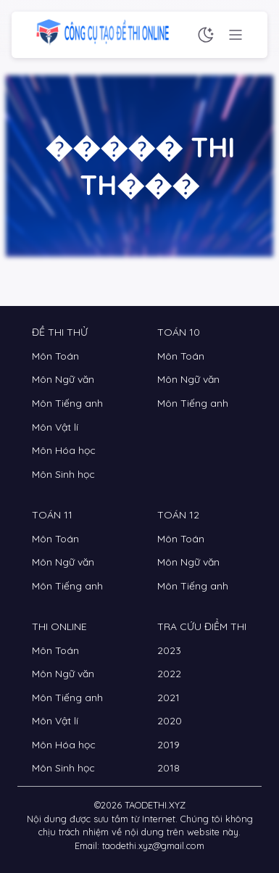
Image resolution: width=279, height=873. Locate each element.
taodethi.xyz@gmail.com (153, 845)
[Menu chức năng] (235, 34)
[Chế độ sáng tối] (206, 35)
